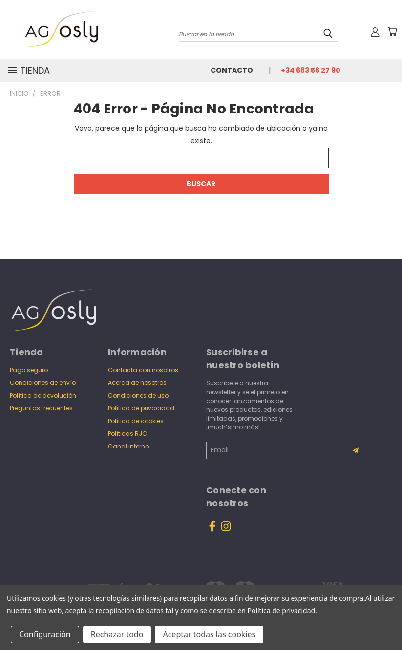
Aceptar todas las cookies (209, 634)
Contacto (232, 70)
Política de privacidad (141, 408)
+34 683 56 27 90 (310, 70)
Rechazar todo (117, 634)
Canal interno (128, 446)
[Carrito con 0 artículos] (392, 32)
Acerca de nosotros (137, 383)
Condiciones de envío (43, 383)
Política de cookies (136, 421)
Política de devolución (43, 395)
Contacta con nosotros (143, 370)
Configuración (45, 634)
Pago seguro (29, 370)
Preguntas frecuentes (41, 408)
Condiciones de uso (138, 395)
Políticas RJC (127, 433)
